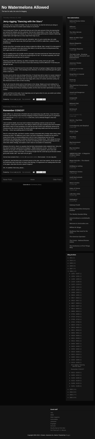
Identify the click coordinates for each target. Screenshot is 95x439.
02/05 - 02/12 (75, 375)
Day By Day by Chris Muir (57, 428)
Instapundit (73, 98)
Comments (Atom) (36, 184)
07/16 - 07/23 (75, 316)
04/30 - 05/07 (75, 343)
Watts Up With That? (76, 37)
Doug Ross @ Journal (77, 74)
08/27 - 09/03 (75, 303)
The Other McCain (75, 32)
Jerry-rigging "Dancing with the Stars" (23, 21)
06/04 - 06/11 (75, 333)
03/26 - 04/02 (75, 349)
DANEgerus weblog (76, 166)
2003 (71, 395)
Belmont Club (74, 103)
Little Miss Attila (75, 194)
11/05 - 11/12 (75, 287)
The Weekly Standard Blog (78, 214)
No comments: (26, 99)
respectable (29, 157)
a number (21, 157)
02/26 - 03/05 (75, 360)
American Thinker (75, 63)
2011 (71, 258)
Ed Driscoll (73, 109)
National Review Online (77, 21)
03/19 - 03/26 (75, 352)
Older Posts (57, 179)
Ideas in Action (74, 183)
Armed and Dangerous (77, 92)
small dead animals (76, 177)
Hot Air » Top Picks (76, 120)
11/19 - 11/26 (75, 281)
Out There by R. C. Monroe (58, 430)
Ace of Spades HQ (76, 114)
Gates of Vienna (75, 188)
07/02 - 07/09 (75, 322)
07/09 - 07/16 (75, 319)
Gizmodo (53, 426)
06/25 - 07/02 (75, 325)
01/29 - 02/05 (75, 378)
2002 (71, 397)
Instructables (54, 419)
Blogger (68, 435)
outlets (35, 157)
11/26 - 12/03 (75, 279)
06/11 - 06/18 (75, 330)
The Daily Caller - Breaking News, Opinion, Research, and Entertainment (79, 56)
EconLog (73, 79)
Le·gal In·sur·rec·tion (76, 68)
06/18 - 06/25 (75, 327)
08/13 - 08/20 (75, 308)
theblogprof (73, 199)
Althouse (73, 26)
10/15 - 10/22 (75, 290)
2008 (71, 266)
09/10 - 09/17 (75, 300)
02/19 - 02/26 (75, 362)
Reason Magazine (75, 43)
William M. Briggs (75, 227)
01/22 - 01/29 (75, 380)
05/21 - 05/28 (75, 338)
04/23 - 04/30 (75, 346)
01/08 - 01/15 (75, 383)
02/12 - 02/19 (75, 372)
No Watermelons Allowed (25, 7)
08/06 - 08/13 (75, 311)
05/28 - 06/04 (75, 335)
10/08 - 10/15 (75, 292)
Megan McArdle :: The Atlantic (79, 160)
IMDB (52, 415)
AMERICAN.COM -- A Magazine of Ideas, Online (80, 154)
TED (51, 412)
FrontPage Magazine (76, 49)
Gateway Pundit (75, 205)
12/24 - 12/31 (75, 276)
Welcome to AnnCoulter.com (79, 223)
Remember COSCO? (13, 110)
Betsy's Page (74, 131)
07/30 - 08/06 (75, 314)
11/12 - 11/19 (75, 284)
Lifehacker (53, 421)
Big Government (75, 142)
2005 (71, 389)
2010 (71, 260)
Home (32, 179)
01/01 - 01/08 (75, 386)
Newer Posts (7, 179)
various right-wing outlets (21, 117)
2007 (71, 268)
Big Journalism (75, 148)
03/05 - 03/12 (75, 357)
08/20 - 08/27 (75, 306)
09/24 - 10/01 (75, 295)
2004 (71, 392)
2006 (71, 271)
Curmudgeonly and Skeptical (79, 125)
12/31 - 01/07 (75, 273)
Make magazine (55, 417)
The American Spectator (78, 236)
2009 (71, 263)
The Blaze (73, 137)
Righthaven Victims (76, 172)
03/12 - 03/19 (75, 354)
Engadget (53, 423)
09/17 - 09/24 (75, 298)
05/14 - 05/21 (75, 341)
